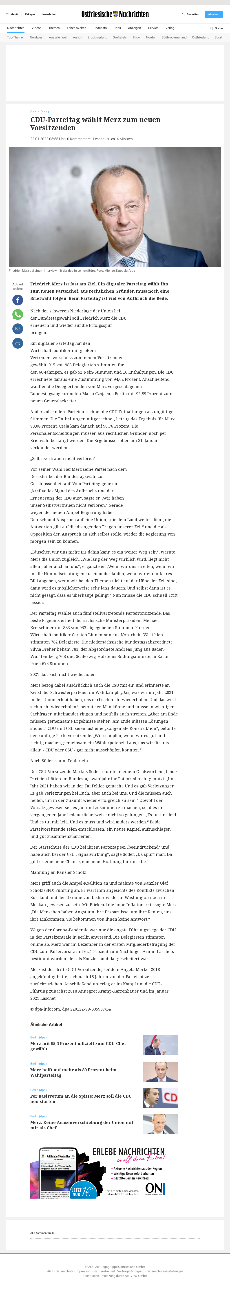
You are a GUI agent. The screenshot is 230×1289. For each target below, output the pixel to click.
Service (153, 28)
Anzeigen (134, 28)
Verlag (170, 28)
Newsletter (49, 14)
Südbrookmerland (174, 37)
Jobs (117, 28)
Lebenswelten (76, 28)
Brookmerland (97, 37)
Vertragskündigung (130, 1271)
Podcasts (100, 28)
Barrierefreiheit (104, 1271)
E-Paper (30, 14)
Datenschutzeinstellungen (165, 1271)
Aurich (77, 37)
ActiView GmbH (136, 1275)
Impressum (83, 1271)
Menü (11, 14)
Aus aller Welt (58, 37)
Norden (151, 37)
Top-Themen (15, 37)
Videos (36, 28)
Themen (54, 28)
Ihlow (137, 37)
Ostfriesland (200, 37)
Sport (218, 37)
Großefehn (120, 37)
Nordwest (37, 37)
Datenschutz (64, 1271)
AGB (50, 1271)
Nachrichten (15, 28)
